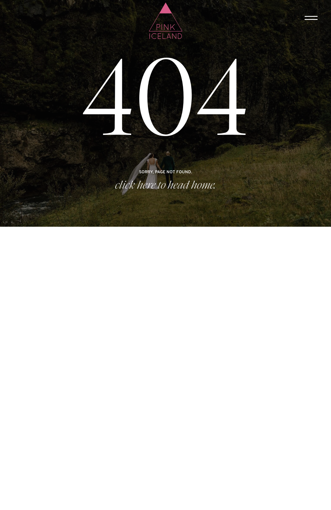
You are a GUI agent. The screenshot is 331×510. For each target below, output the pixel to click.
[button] (311, 17)
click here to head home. (165, 185)
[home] (165, 21)
